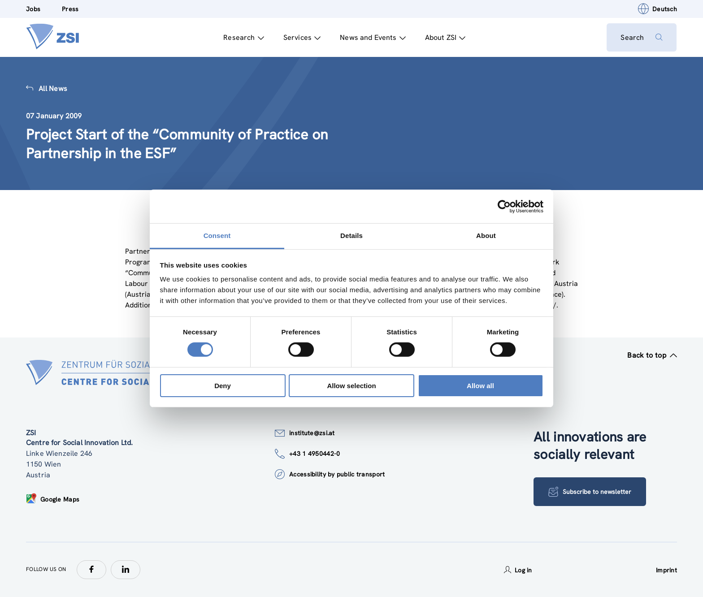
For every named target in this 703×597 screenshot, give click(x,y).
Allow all (480, 385)
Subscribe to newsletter (589, 492)
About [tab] (486, 235)
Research (243, 37)
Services (301, 37)
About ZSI (445, 37)
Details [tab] (351, 235)
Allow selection (351, 385)
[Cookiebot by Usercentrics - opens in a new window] (504, 206)
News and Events (373, 37)
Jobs (33, 9)
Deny (222, 385)
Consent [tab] (217, 235)
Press (70, 9)
